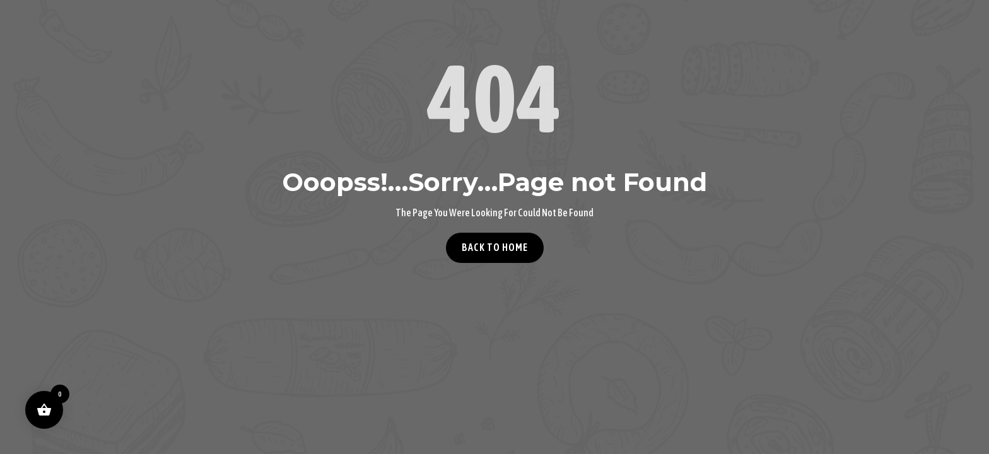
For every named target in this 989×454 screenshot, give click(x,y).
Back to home (495, 247)
